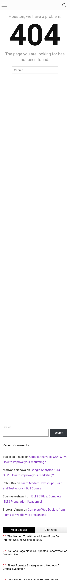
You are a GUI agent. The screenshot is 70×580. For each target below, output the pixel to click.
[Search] (64, 5)
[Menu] (4, 5)
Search (7, 427)
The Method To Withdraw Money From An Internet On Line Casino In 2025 (31, 538)
